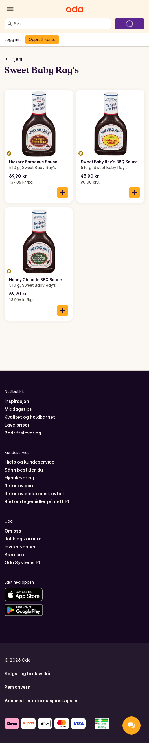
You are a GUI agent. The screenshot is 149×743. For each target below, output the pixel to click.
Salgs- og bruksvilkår (28, 673)
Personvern (17, 687)
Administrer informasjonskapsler (41, 700)
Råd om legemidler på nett (37, 501)
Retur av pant (20, 485)
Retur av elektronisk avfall (34, 493)
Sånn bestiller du (24, 470)
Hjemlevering (19, 478)
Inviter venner (20, 546)
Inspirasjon (17, 401)
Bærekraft (16, 554)
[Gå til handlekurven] (129, 23)
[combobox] (61, 23)
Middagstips (18, 409)
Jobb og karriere (23, 539)
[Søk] (10, 24)
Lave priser (17, 425)
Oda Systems (22, 562)
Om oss (13, 531)
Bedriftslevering (23, 433)
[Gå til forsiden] (74, 9)
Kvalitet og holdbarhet (30, 417)
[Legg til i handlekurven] (62, 192)
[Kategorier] (10, 9)
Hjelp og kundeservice (29, 462)
